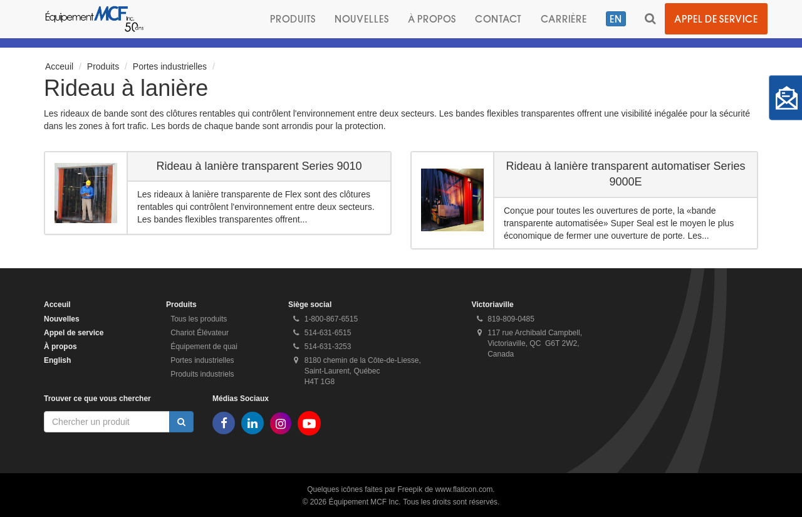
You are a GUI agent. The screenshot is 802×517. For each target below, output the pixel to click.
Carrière (564, 18)
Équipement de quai (203, 346)
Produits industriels (202, 374)
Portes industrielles (170, 66)
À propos (432, 18)
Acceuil (59, 66)
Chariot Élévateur (199, 332)
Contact (498, 18)
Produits (293, 18)
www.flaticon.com (464, 489)
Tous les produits (198, 319)
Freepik (409, 489)
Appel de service (716, 18)
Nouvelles (362, 18)
